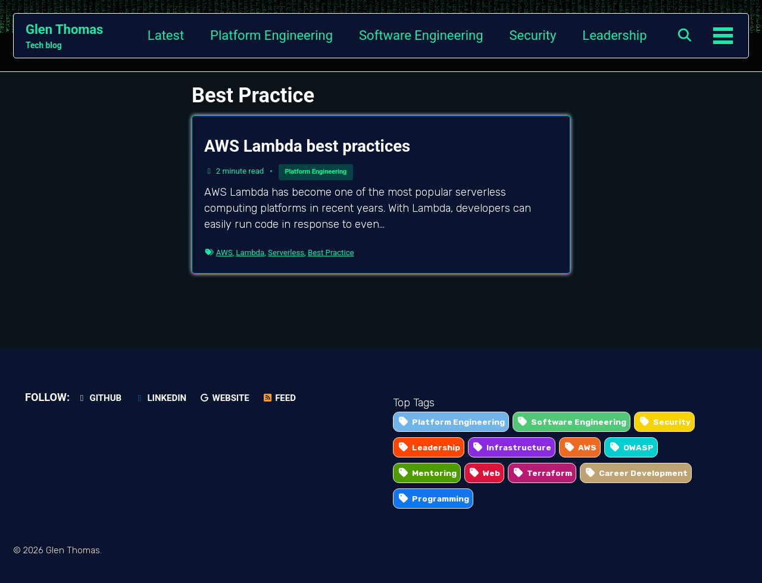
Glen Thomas (64, 37)
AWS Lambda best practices (307, 146)
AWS (224, 252)
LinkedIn (160, 398)
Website (224, 398)
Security (533, 35)
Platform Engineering (271, 35)
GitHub (98, 398)
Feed (279, 398)
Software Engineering (421, 35)
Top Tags (414, 402)
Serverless (286, 252)
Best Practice (331, 252)
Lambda (250, 252)
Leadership (614, 35)
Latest (166, 35)
